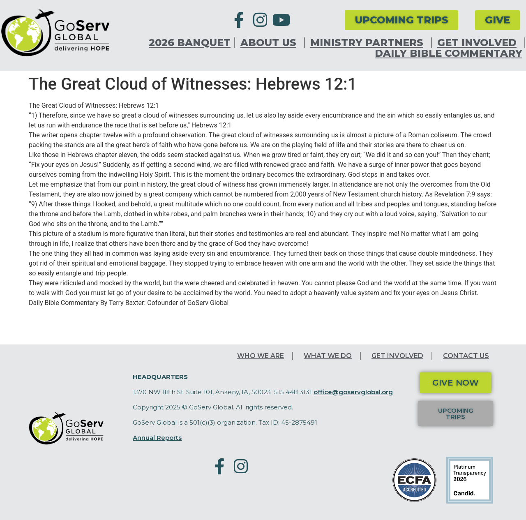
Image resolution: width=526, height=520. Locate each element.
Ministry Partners (368, 42)
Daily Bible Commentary (448, 53)
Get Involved (479, 42)
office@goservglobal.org (353, 392)
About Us (270, 42)
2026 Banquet (190, 42)
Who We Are (260, 356)
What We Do (328, 356)
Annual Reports (157, 437)
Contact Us (466, 356)
